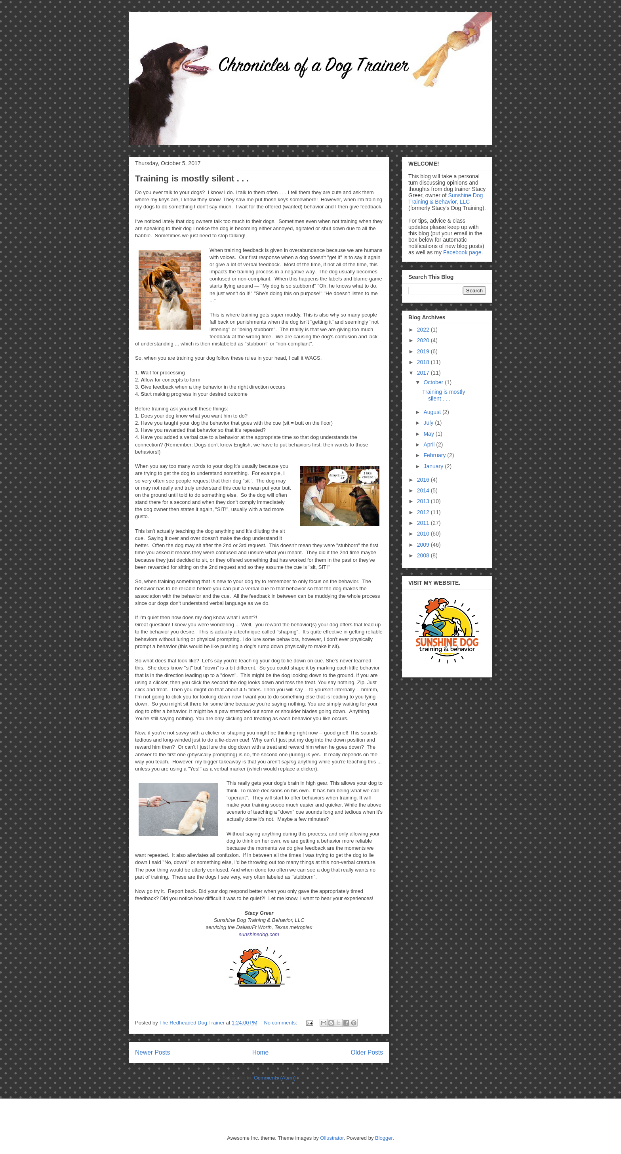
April (429, 444)
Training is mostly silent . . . (192, 178)
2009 (424, 545)
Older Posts (367, 1052)
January (434, 466)
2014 (424, 490)
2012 (424, 512)
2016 (424, 480)
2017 (424, 373)
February (435, 455)
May (429, 434)
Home (260, 1052)
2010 (424, 533)
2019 (424, 351)
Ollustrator (331, 1138)
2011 (424, 523)
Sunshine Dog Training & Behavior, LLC (445, 198)
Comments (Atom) (274, 1078)
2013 (424, 501)
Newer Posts (152, 1052)
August (432, 412)
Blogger (383, 1138)
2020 (424, 340)
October (434, 382)
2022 (424, 329)
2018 (424, 362)
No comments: (281, 1023)
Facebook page (462, 252)
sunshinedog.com (259, 934)
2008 (424, 555)
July (429, 423)
